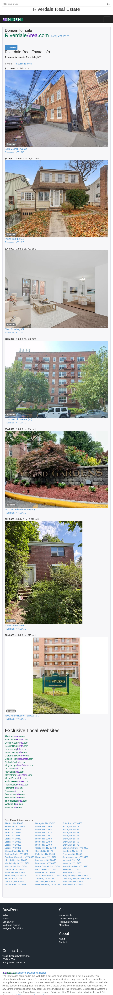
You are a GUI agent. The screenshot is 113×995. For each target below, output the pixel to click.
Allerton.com (15, 736)
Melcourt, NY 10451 (72, 860)
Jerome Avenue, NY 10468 (75, 857)
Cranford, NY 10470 (72, 851)
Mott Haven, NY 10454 (16, 866)
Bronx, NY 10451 (71, 835)
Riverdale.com (14, 791)
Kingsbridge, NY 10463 (16, 860)
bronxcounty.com (15, 749)
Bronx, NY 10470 (71, 845)
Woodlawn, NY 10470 (73, 884)
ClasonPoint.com (19, 759)
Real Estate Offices (68, 922)
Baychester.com (16, 739)
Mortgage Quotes (11, 925)
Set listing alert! (24, 63)
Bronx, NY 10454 (71, 839)
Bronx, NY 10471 (13, 848)
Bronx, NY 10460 (13, 845)
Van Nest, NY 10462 (45, 881)
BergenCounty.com (16, 742)
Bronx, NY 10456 (71, 829)
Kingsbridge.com (19, 765)
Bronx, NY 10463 (13, 829)
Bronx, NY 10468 (43, 845)
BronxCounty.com (16, 752)
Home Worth (65, 915)
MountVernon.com (16, 778)
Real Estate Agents (68, 918)
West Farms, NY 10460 (16, 884)
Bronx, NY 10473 (43, 832)
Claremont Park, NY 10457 (75, 848)
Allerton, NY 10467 (14, 823)
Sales (5, 915)
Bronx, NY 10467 (43, 835)
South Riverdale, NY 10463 (48, 875)
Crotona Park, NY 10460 (16, 854)
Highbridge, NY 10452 (45, 857)
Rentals (6, 918)
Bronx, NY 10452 (13, 839)
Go (108, 4)
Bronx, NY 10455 (13, 842)
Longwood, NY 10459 (45, 860)
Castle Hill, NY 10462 (45, 848)
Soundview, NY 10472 (15, 875)
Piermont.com (14, 788)
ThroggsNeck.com (16, 800)
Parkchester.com (17, 781)
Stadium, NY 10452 (14, 878)
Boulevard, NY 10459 (15, 826)
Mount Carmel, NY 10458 (47, 866)
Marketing (64, 925)
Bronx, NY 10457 (71, 832)
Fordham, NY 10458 (72, 854)
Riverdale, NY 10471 (45, 872)
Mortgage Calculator (12, 928)
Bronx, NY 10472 (71, 826)
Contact (63, 942)
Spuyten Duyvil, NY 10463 (75, 875)
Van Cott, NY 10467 (14, 881)
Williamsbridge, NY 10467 (47, 884)
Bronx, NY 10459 (71, 842)
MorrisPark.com (18, 775)
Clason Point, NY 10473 (16, 851)
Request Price (60, 36)
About (62, 939)
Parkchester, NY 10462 (46, 869)
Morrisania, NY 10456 (45, 863)
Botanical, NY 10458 (72, 823)
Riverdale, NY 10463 (15, 872)
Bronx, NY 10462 (43, 829)
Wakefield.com (14, 804)
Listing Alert (8, 922)
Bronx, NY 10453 (43, 839)
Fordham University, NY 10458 (19, 857)
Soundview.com (15, 794)
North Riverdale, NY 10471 (75, 866)
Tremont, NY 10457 (44, 878)
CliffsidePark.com (15, 762)
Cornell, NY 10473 (44, 851)
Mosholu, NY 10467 (72, 863)
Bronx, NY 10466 (43, 826)
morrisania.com (14, 768)
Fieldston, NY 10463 (45, 854)
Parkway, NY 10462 (72, 869)
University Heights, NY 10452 (77, 878)
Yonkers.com (13, 807)
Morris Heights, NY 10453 (17, 863)
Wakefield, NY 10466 (73, 881)
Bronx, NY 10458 (43, 842)
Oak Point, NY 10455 (15, 869)
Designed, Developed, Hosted (31, 972)
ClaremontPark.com (17, 755)
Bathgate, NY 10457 (45, 823)
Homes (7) (11, 47)
